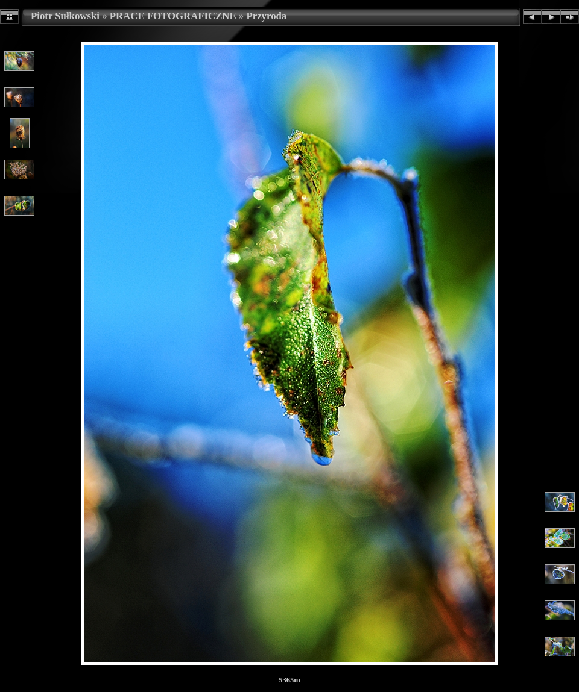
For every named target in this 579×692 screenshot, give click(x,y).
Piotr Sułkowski (65, 16)
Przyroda (266, 16)
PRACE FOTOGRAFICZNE (173, 16)
